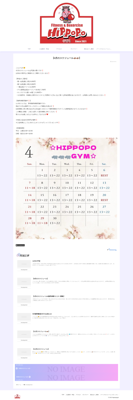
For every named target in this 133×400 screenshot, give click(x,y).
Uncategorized (20, 245)
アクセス (78, 394)
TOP (63, 394)
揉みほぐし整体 (94, 394)
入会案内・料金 (70, 394)
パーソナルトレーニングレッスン (109, 394)
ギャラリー (85, 394)
